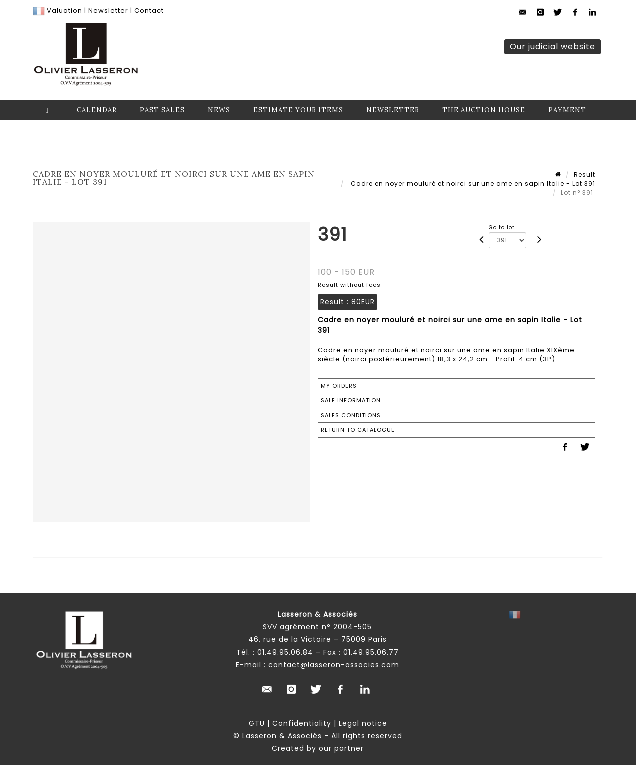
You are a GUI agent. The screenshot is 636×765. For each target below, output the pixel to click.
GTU (257, 723)
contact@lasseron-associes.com (334, 665)
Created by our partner (318, 748)
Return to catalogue (358, 430)
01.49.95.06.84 (286, 652)
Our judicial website (553, 46)
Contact (149, 10)
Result (585, 174)
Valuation (64, 10)
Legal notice (363, 723)
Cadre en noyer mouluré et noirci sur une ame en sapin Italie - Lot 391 (472, 183)
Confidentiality (302, 723)
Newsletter (107, 10)
